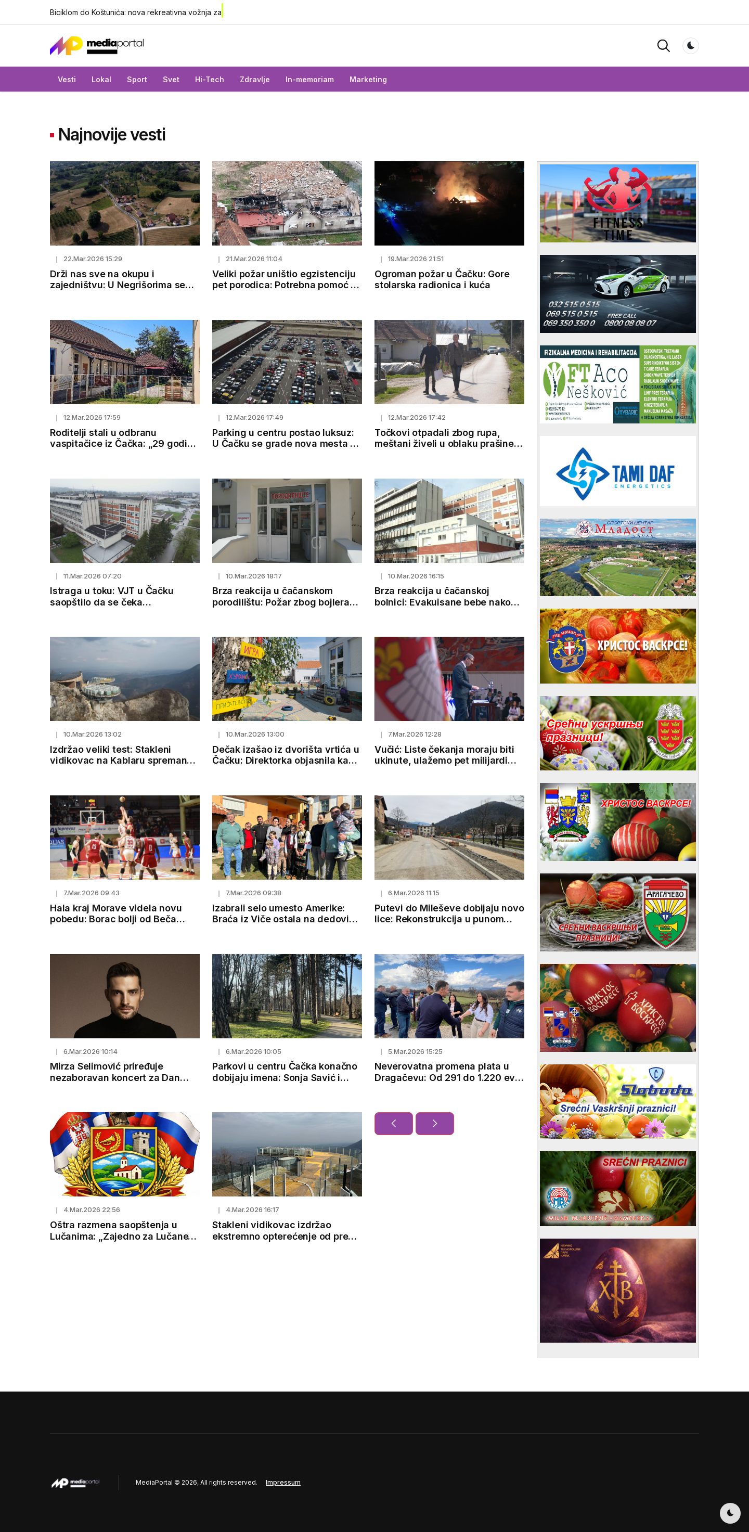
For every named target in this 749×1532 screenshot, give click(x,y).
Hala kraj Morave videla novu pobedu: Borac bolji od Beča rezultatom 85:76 (116, 919)
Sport (137, 79)
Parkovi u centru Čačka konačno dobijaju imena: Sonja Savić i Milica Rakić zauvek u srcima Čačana (284, 1083)
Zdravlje (255, 79)
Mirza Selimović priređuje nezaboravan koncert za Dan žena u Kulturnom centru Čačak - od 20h (124, 1083)
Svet (171, 79)
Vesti (67, 79)
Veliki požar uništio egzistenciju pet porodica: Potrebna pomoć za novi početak (286, 285)
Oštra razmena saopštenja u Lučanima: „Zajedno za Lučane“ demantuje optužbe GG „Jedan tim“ (121, 1241)
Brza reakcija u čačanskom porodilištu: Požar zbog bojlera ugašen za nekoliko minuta (281, 602)
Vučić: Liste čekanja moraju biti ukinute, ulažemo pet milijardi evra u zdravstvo (444, 760)
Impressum (283, 1482)
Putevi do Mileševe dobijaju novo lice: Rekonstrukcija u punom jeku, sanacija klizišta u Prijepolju (449, 919)
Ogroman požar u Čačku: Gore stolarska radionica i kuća (442, 279)
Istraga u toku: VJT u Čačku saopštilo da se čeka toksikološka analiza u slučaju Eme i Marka (117, 607)
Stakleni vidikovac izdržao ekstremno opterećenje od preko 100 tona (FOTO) (285, 1236)
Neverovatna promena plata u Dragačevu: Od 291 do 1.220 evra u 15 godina (449, 1077)
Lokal (101, 79)
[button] (663, 45)
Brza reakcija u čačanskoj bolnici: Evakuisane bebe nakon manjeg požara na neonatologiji (445, 602)
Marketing (368, 79)
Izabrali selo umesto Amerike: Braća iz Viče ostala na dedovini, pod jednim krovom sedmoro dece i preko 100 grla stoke (286, 925)
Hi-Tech (209, 79)
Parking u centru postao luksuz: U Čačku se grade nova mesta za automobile (286, 443)
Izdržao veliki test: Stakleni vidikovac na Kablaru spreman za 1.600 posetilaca (118, 760)
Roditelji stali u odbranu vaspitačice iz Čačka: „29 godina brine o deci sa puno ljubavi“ (124, 443)
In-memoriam (310, 79)
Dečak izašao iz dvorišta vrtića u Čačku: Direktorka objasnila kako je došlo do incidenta (285, 760)
